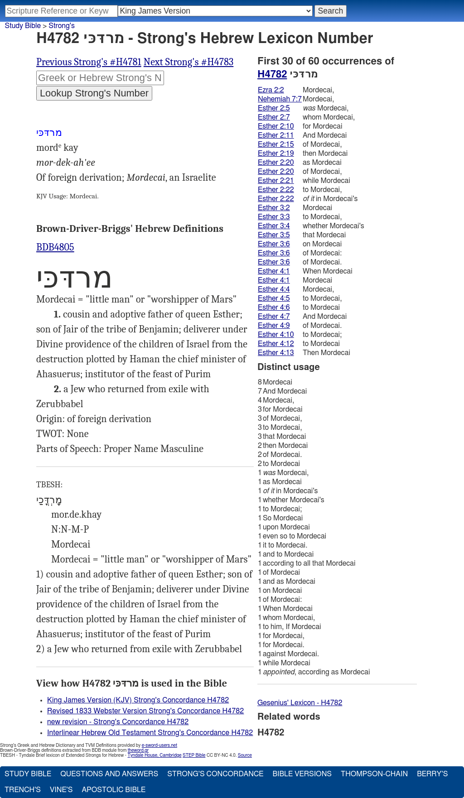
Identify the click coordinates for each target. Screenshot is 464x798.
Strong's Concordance (215, 774)
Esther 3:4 (274, 226)
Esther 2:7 (274, 117)
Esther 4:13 (276, 352)
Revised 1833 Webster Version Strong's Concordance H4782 (145, 711)
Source (245, 755)
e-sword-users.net (159, 745)
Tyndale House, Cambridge (154, 755)
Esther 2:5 (274, 108)
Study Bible (23, 25)
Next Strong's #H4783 (189, 62)
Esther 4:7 (274, 316)
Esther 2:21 (276, 180)
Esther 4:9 (274, 325)
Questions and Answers (109, 774)
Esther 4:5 (274, 298)
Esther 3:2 (274, 208)
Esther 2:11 (276, 135)
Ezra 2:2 (271, 90)
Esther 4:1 (274, 271)
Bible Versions (302, 774)
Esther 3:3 (274, 217)
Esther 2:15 (276, 144)
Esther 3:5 (274, 235)
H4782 (272, 74)
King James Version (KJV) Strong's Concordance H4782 (138, 700)
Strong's (61, 25)
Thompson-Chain (374, 774)
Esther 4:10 (276, 334)
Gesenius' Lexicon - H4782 (299, 703)
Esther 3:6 (274, 244)
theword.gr (138, 750)
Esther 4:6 (274, 307)
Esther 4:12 (276, 343)
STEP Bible (194, 755)
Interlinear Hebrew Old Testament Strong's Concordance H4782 (150, 732)
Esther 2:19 (276, 153)
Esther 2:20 (276, 162)
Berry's (432, 774)
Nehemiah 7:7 (280, 99)
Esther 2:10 (276, 126)
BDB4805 (55, 247)
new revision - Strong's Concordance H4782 (117, 722)
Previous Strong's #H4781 (88, 62)
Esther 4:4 (274, 289)
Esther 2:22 (276, 189)
